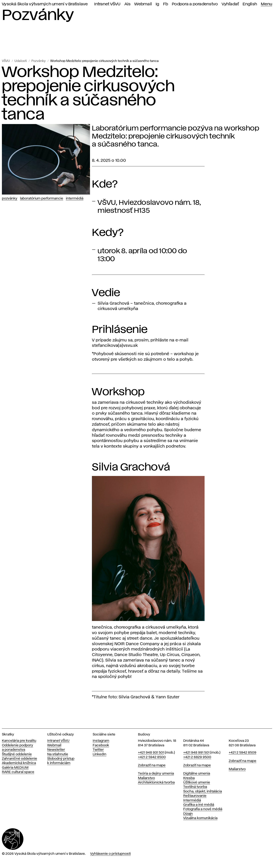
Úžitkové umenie (196, 782)
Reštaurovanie (194, 795)
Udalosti (20, 61)
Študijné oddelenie (17, 754)
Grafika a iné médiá (198, 804)
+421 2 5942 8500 (152, 757)
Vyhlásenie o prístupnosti (110, 853)
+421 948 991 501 (196, 752)
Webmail (143, 4)
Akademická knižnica (19, 763)
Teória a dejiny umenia (156, 773)
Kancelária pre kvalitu (19, 740)
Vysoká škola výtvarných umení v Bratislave (45, 4)
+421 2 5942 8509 (242, 752)
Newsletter (56, 749)
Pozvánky (38, 61)
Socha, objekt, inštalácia (202, 791)
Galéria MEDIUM (15, 767)
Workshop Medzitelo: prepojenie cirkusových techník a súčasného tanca (104, 61)
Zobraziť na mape (152, 765)
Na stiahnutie (57, 754)
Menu (266, 4)
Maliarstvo (146, 778)
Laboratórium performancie (41, 198)
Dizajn (188, 813)
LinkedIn (99, 754)
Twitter (98, 749)
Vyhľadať (230, 4)
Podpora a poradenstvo (195, 4)
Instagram (101, 740)
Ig (157, 4)
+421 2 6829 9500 (197, 757)
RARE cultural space (18, 772)
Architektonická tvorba (156, 782)
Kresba (189, 778)
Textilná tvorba (195, 786)
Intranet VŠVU (107, 4)
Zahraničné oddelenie (19, 758)
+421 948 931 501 (151, 752)
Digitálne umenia (196, 773)
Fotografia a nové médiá (202, 809)
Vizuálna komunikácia (200, 818)
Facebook (101, 745)
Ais (127, 4)
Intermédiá (74, 198)
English (250, 4)
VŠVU (6, 61)
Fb (165, 4)
